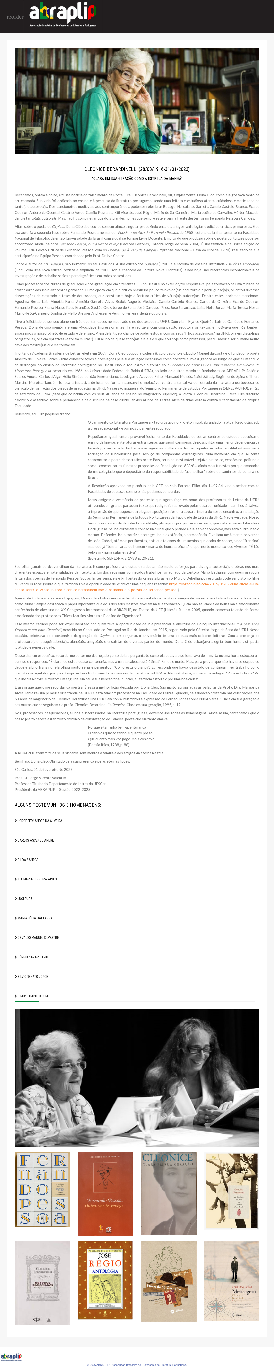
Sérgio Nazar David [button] (31, 957)
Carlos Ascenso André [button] (34, 840)
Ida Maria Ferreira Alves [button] (36, 879)
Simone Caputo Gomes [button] (33, 996)
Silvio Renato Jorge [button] (31, 977)
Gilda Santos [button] (26, 860)
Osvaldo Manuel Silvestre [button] (37, 938)
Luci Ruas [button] (24, 899)
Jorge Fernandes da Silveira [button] (38, 821)
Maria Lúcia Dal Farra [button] (34, 918)
